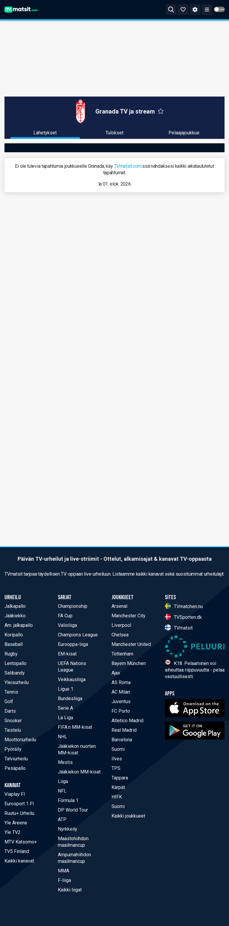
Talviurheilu (16, 759)
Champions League (78, 635)
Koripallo (13, 635)
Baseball (13, 644)
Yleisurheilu (16, 682)
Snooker (13, 720)
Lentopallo (15, 663)
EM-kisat (67, 654)
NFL (62, 791)
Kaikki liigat (70, 890)
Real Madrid (124, 730)
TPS (116, 768)
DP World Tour (73, 810)
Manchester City (129, 616)
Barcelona (122, 739)
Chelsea (120, 635)
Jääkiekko (15, 616)
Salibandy (14, 673)
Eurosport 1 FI (19, 804)
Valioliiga (67, 625)
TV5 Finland (16, 851)
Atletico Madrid (127, 720)
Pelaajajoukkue (183, 133)
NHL (62, 736)
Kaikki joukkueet (128, 816)
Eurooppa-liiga (73, 644)
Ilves (117, 759)
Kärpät (118, 787)
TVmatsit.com (127, 166)
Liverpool (121, 625)
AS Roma (121, 682)
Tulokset (114, 133)
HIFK (117, 797)
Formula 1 (68, 800)
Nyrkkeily (67, 829)
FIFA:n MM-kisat (75, 727)
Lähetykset (45, 133)
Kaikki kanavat (19, 861)
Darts (10, 711)
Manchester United (131, 644)
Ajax (116, 673)
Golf (8, 701)
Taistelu (12, 730)
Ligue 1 (65, 689)
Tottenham (122, 654)
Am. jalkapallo (18, 625)
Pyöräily (12, 749)
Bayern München (129, 663)
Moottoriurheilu (20, 739)
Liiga (63, 781)
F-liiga (64, 880)
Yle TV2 (12, 832)
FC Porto (121, 711)
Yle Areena (15, 823)
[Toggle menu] (207, 9)
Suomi (118, 749)
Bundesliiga (70, 698)
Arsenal (119, 606)
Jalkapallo (15, 606)
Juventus (121, 701)
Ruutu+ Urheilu (19, 813)
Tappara (120, 778)
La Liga (65, 717)
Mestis (65, 762)
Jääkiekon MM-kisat (79, 772)
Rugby (11, 654)
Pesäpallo (15, 768)
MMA (63, 871)
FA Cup (65, 616)
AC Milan (121, 692)
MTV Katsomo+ (20, 842)
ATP (62, 819)
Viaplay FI (14, 794)
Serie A (65, 708)
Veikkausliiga (72, 679)
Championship (72, 606)
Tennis (11, 692)
